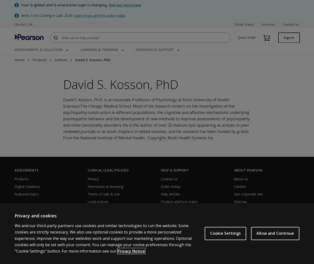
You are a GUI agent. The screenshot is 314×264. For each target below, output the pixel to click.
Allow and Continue (275, 233)
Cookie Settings (225, 233)
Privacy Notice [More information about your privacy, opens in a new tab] (131, 251)
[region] (157, 233)
